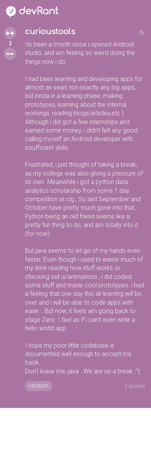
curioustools (50, 31)
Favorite (135, 386)
